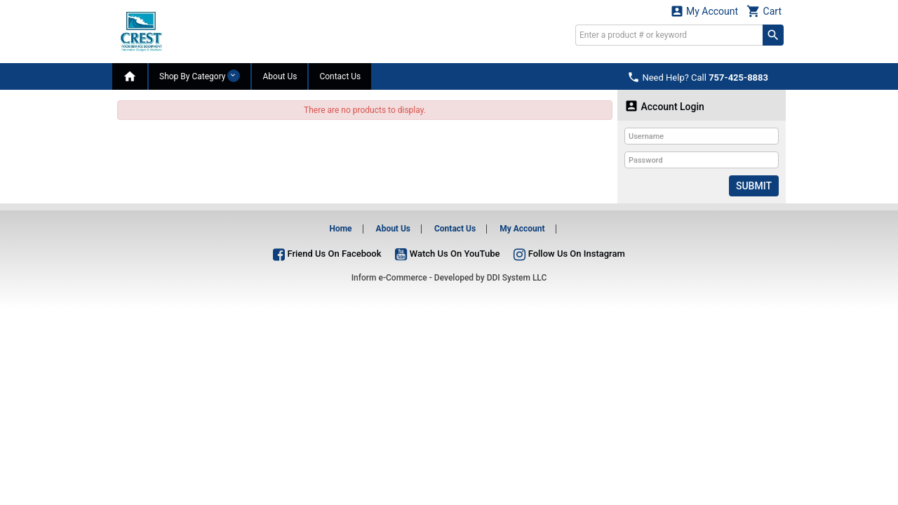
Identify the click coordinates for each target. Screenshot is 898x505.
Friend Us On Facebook (327, 253)
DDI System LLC (517, 278)
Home (340, 229)
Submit (754, 185)
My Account (704, 11)
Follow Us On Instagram (569, 253)
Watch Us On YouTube (447, 253)
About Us (279, 76)
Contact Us (340, 76)
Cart (764, 11)
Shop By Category (199, 75)
